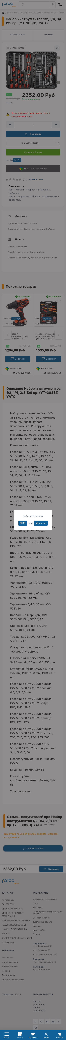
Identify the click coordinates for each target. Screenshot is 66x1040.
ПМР (22, 523)
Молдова (41, 523)
